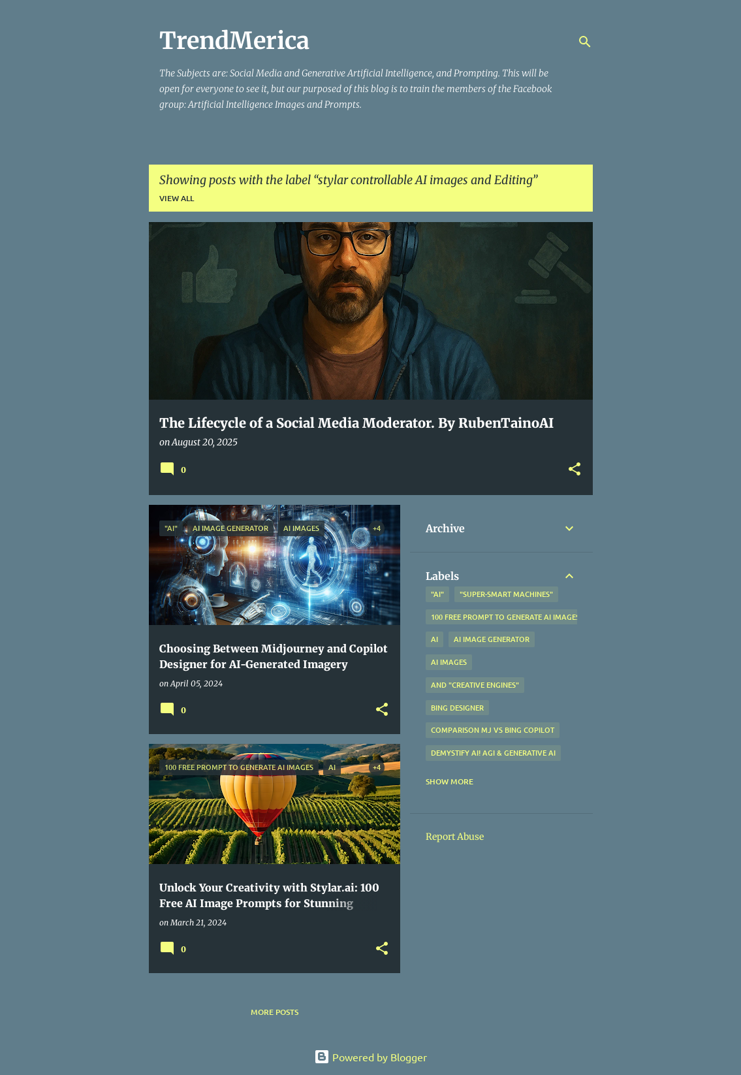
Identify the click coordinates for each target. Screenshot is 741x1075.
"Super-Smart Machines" (506, 594)
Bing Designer (457, 707)
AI (434, 639)
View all (176, 198)
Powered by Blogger (370, 1056)
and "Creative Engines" (475, 684)
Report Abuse (455, 836)
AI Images (449, 661)
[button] (574, 470)
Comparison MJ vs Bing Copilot (492, 729)
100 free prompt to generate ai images (505, 616)
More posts (274, 1012)
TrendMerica (234, 41)
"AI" (437, 594)
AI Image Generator (491, 639)
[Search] (585, 41)
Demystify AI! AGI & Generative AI (493, 752)
